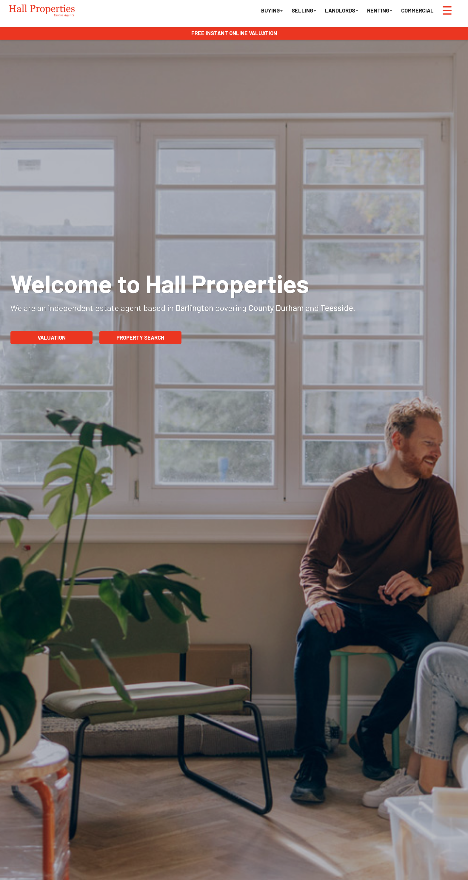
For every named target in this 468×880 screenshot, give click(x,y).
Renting (379, 10)
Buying (272, 10)
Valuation (52, 337)
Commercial (417, 10)
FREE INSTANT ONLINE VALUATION (234, 33)
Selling (304, 10)
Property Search (140, 337)
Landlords (341, 10)
